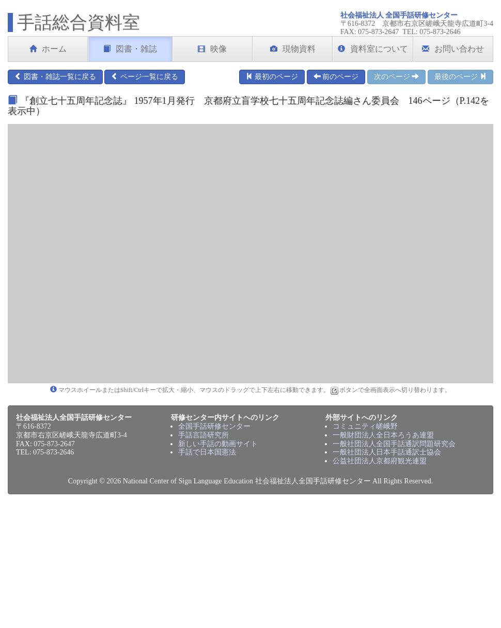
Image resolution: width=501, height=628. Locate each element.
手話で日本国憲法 (207, 452)
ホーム (48, 48)
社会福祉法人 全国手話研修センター (399, 15)
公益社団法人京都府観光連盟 (380, 461)
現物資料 (293, 48)
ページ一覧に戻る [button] (144, 76)
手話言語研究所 (203, 435)
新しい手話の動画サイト (218, 444)
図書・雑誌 (130, 48)
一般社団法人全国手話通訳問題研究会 (394, 444)
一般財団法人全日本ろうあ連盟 (383, 435)
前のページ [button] (336, 76)
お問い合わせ (453, 48)
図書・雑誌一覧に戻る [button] (55, 76)
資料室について (373, 48)
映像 (212, 48)
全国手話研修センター (214, 426)
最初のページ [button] (272, 76)
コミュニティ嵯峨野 (365, 426)
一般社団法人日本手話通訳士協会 (387, 452)
